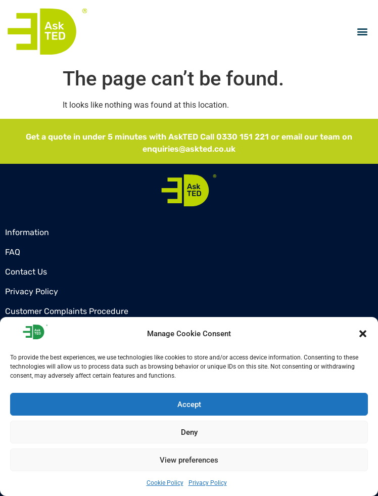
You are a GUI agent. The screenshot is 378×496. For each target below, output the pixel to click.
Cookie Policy (165, 482)
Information (27, 232)
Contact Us (26, 272)
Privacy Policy (207, 482)
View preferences (189, 460)
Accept (189, 404)
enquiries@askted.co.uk (189, 149)
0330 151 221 (242, 137)
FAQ (12, 252)
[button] (363, 334)
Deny (189, 432)
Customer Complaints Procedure (66, 311)
